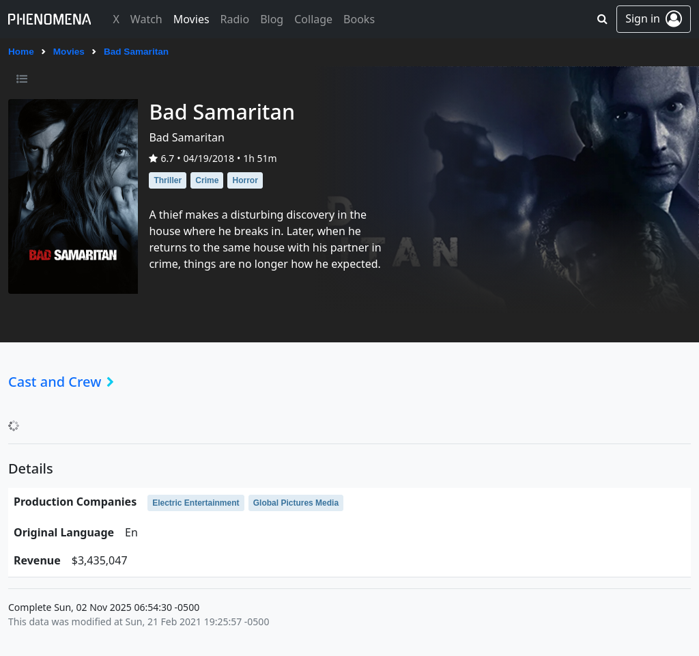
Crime (206, 180)
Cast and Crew (65, 382)
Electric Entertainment (195, 503)
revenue (37, 560)
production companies (75, 501)
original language (64, 532)
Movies (69, 51)
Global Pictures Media (296, 503)
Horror (244, 180)
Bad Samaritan (136, 51)
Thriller (168, 180)
